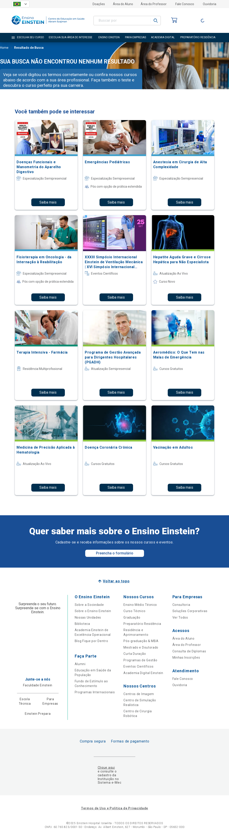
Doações (99, 4)
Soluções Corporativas (190, 611)
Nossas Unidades (88, 617)
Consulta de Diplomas (189, 651)
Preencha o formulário (114, 553)
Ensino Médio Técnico (140, 605)
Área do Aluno (123, 4)
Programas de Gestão (140, 660)
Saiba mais (48, 202)
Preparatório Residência (142, 624)
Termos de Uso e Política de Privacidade (114, 808)
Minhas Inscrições (186, 657)
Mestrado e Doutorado (140, 647)
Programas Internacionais (95, 692)
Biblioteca (82, 624)
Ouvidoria (209, 4)
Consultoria (181, 605)
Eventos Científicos (138, 666)
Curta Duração (134, 653)
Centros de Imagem (138, 694)
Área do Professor (154, 4)
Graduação (131, 617)
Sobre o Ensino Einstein (93, 611)
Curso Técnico (134, 611)
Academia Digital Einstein (143, 673)
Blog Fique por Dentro (91, 641)
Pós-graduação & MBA (140, 641)
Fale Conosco (184, 4)
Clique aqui (106, 767)
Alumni (80, 664)
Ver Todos (180, 617)
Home (4, 48)
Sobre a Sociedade (89, 605)
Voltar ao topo (116, 581)
